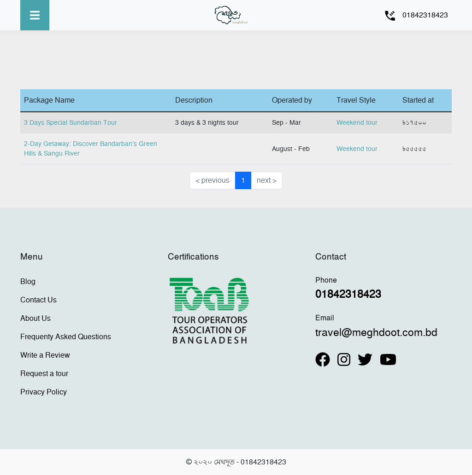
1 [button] (243, 180)
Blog (27, 282)
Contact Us (38, 300)
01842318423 (425, 15)
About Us (35, 318)
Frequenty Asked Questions (65, 337)
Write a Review (45, 355)
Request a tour (44, 374)
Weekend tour (357, 122)
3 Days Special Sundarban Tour (70, 122)
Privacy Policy (43, 392)
